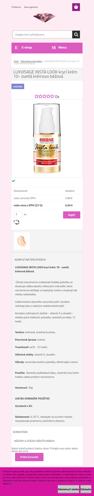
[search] (76, 34)
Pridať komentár (29, 457)
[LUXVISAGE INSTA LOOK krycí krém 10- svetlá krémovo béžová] (47, 101)
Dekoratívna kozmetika (31, 61)
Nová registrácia (31, 7)
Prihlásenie (16, 7)
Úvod (16, 61)
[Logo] (45, 19)
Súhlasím (85, 489)
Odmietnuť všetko (68, 489)
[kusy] (18, 214)
